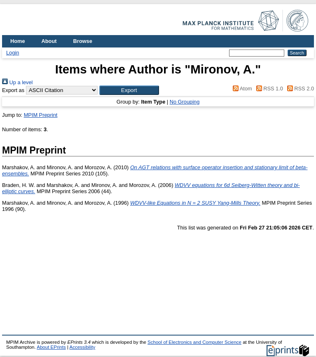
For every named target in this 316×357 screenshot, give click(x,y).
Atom (241, 88)
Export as (13, 90)
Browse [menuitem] (82, 41)
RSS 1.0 (268, 88)
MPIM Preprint (41, 115)
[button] (129, 90)
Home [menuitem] (17, 41)
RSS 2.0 (299, 88)
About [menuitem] (49, 41)
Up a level (17, 82)
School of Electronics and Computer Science (194, 342)
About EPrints (51, 347)
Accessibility (82, 347)
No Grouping (185, 102)
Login (12, 53)
